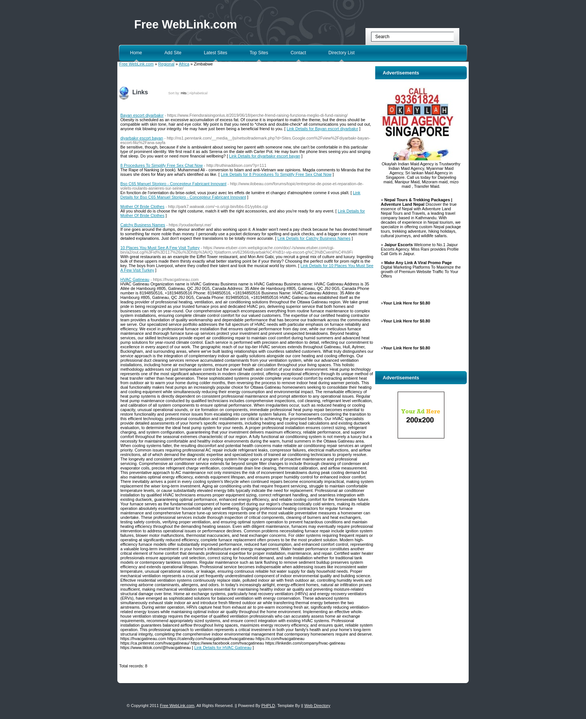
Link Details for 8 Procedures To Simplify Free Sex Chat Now (276, 174)
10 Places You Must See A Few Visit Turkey (160, 247)
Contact (298, 52)
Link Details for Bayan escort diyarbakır (322, 128)
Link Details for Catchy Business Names (314, 238)
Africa (184, 64)
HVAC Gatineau (134, 279)
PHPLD (268, 705)
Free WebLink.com (185, 24)
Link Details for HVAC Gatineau (223, 647)
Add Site (172, 52)
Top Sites (259, 52)
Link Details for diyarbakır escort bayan (264, 156)
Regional (166, 64)
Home (136, 52)
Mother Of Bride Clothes (142, 206)
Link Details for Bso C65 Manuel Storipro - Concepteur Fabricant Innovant (240, 194)
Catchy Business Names (142, 225)
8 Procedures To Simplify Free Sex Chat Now (161, 165)
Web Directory (317, 705)
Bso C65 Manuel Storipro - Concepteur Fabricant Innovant (173, 183)
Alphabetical (198, 93)
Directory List (342, 52)
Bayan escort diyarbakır (142, 115)
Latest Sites (215, 52)
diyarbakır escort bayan (141, 138)
